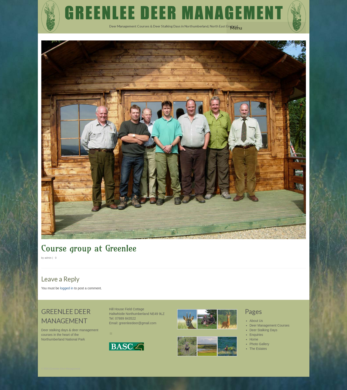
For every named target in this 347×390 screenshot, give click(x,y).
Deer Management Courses (269, 325)
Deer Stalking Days (263, 330)
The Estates (258, 348)
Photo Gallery (259, 344)
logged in (66, 288)
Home (254, 339)
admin (48, 257)
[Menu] (266, 27)
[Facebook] (111, 333)
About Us (256, 321)
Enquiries (256, 335)
